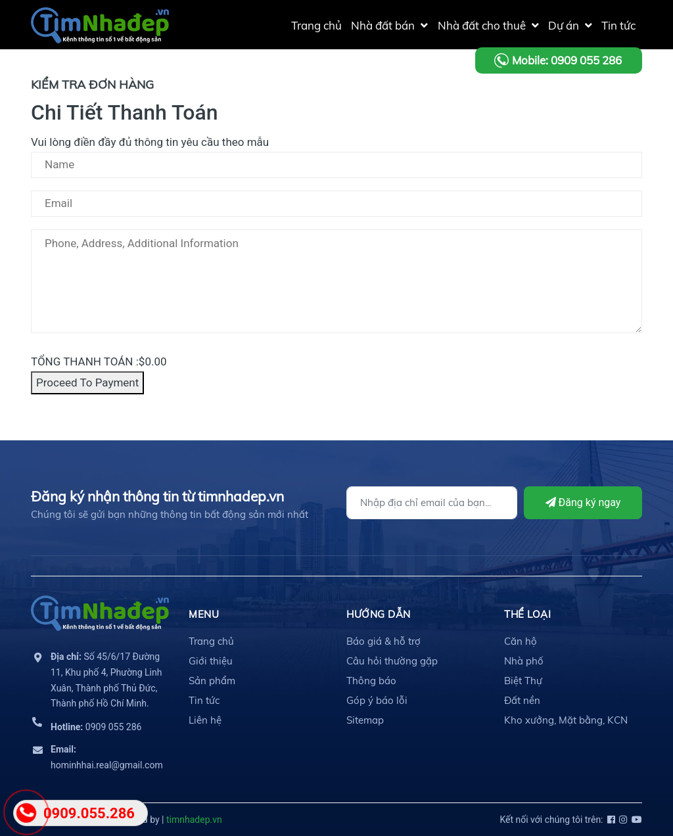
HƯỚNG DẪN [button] (378, 614)
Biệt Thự (523, 680)
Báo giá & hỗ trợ (383, 641)
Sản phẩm (212, 680)
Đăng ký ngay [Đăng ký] (583, 502)
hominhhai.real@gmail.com (107, 757)
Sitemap (365, 720)
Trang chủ (211, 641)
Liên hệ (205, 720)
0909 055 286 (96, 727)
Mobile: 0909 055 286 (567, 60)
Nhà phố (524, 661)
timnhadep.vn (194, 819)
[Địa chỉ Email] (431, 502)
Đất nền (522, 700)
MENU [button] (204, 614)
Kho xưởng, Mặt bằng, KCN (566, 720)
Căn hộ (520, 641)
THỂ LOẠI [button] (527, 614)
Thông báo (371, 680)
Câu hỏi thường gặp (392, 661)
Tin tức (204, 700)
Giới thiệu (211, 661)
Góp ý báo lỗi (376, 700)
